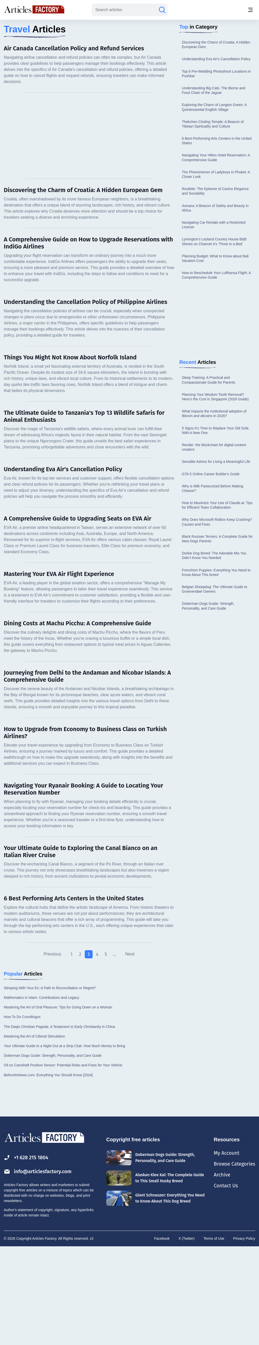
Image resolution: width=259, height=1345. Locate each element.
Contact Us (225, 1283)
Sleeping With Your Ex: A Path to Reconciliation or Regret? (50, 1086)
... (114, 1051)
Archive (220, 1272)
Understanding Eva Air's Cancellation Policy (216, 142)
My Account (225, 1250)
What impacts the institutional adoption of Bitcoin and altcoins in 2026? (214, 497)
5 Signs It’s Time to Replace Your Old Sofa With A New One (215, 514)
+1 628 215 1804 (28, 1255)
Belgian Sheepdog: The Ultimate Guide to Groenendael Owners (214, 672)
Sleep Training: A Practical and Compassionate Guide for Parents (208, 463)
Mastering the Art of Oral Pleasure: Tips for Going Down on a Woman (58, 1105)
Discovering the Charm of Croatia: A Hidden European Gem (216, 128)
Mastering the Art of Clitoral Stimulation (34, 1134)
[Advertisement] (129, 59)
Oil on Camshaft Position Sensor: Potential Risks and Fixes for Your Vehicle (63, 1163)
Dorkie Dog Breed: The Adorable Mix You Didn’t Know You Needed (214, 639)
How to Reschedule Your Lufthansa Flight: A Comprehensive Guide (216, 358)
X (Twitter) (187, 1336)
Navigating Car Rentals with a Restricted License (213, 308)
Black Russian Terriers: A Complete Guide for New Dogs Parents (217, 622)
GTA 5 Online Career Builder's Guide (211, 557)
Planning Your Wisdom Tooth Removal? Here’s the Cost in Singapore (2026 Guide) (215, 480)
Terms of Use (213, 1336)
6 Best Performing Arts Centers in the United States (216, 224)
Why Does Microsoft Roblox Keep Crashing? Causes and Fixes (217, 605)
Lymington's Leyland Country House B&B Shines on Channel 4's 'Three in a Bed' (214, 325)
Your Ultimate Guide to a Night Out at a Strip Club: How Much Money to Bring (64, 1144)
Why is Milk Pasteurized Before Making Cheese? (212, 572)
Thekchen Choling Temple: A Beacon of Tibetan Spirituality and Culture (213, 207)
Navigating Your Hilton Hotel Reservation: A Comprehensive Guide (216, 241)
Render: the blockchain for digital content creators (214, 530)
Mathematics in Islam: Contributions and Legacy (41, 1095)
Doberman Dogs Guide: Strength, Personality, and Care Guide (208, 689)
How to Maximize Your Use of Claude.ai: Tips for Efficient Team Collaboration (217, 588)
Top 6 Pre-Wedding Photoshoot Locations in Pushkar (216, 157)
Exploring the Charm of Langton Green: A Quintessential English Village (214, 190)
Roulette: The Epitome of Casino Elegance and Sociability (215, 274)
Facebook (161, 1336)
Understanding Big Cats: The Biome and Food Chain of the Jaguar (213, 174)
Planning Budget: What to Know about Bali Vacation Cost (215, 342)
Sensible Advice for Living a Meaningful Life (216, 545)
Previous (52, 1051)
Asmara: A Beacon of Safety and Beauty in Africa (215, 291)
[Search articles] (162, 10)
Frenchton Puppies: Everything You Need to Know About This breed (216, 656)
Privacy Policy (244, 1336)
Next (130, 1051)
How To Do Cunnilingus (22, 1115)
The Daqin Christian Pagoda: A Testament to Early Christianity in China (59, 1124)
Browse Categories (233, 1261)
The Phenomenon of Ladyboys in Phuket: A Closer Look (216, 258)
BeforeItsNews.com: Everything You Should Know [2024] (48, 1173)
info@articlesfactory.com (36, 1269)
